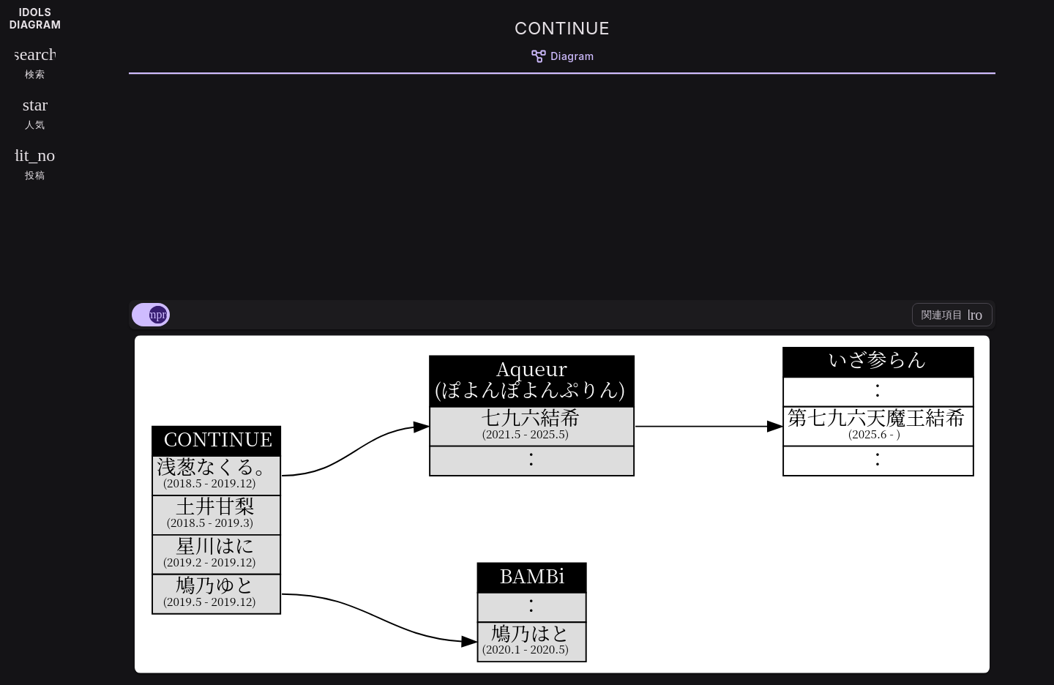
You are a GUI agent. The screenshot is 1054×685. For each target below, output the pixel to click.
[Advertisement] (562, 184)
